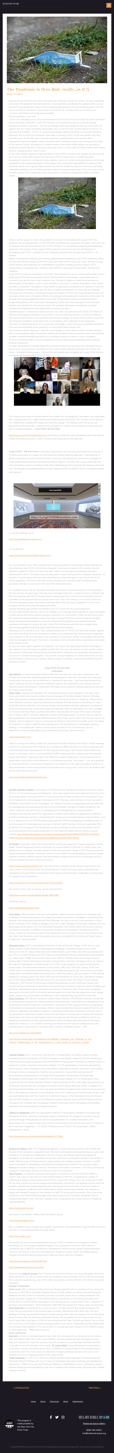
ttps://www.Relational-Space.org (25, 539)
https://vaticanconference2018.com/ (26, 866)
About (42, 1401)
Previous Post (21, 1387)
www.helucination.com (20, 737)
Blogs (9, 94)
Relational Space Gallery (94, 1424)
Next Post (95, 1387)
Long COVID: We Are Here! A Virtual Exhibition (38, 6)
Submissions (79, 1401)
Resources (54, 1401)
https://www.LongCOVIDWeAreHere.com (28, 435)
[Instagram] (63, 1417)
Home (31, 1401)
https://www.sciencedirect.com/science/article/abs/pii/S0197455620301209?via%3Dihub (58, 834)
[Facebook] (51, 1417)
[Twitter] (57, 1417)
